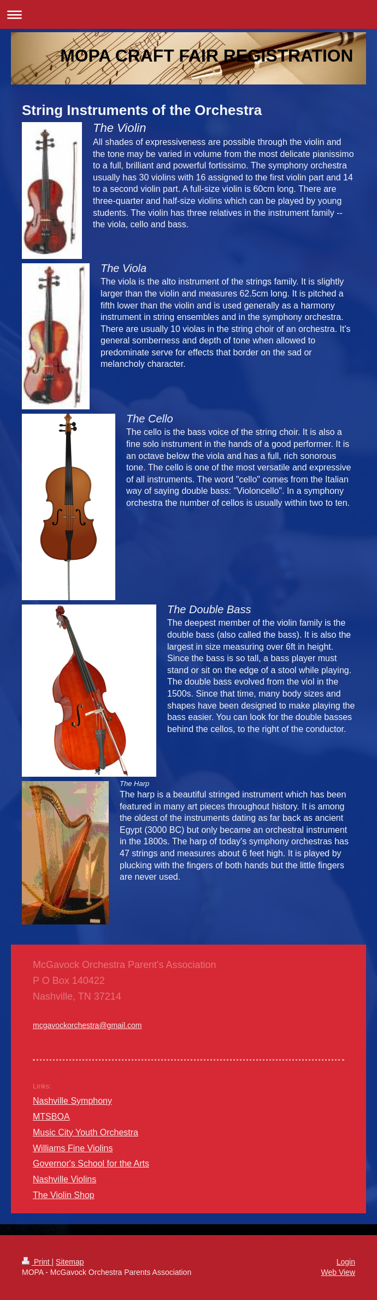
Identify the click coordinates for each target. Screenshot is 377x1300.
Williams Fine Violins (73, 1148)
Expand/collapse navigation (188, 14)
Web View (338, 1272)
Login (346, 1261)
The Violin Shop (64, 1195)
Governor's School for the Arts (91, 1163)
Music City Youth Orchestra (85, 1132)
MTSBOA (51, 1116)
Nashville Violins (64, 1179)
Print (37, 1261)
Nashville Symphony (72, 1100)
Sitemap (70, 1261)
